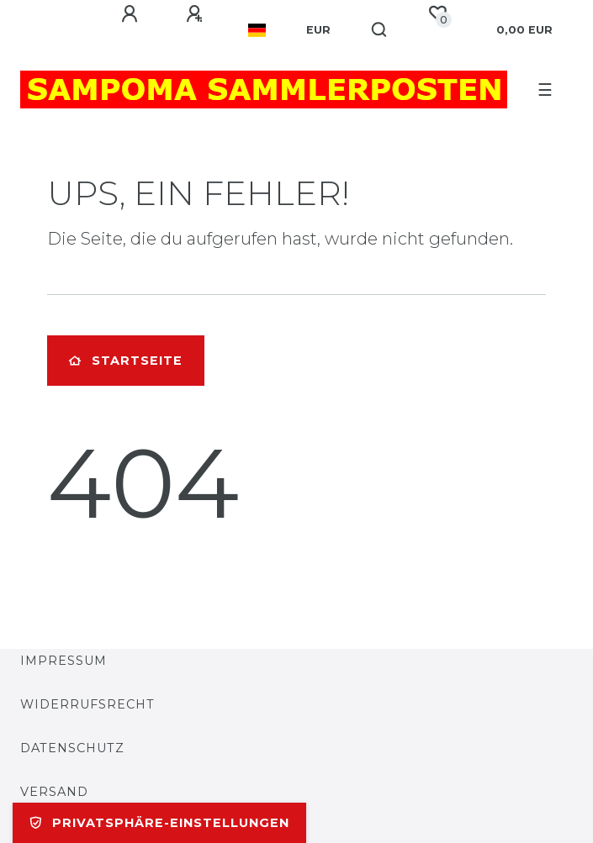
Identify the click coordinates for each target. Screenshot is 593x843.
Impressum (63, 660)
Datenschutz (72, 748)
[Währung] (318, 30)
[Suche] (380, 30)
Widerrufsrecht (87, 704)
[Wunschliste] (437, 13)
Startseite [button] (126, 360)
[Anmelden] (132, 14)
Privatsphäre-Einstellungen (159, 822)
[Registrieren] (197, 14)
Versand (54, 791)
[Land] (257, 30)
